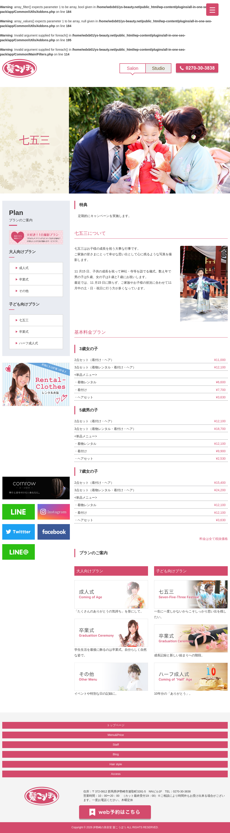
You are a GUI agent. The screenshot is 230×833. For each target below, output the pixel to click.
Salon (132, 68)
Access (116, 774)
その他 (24, 291)
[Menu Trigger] (212, 9)
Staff (116, 744)
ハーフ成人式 (28, 343)
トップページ (115, 725)
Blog (116, 754)
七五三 (24, 320)
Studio (158, 68)
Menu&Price (116, 735)
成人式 (24, 268)
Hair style (116, 764)
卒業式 (24, 279)
